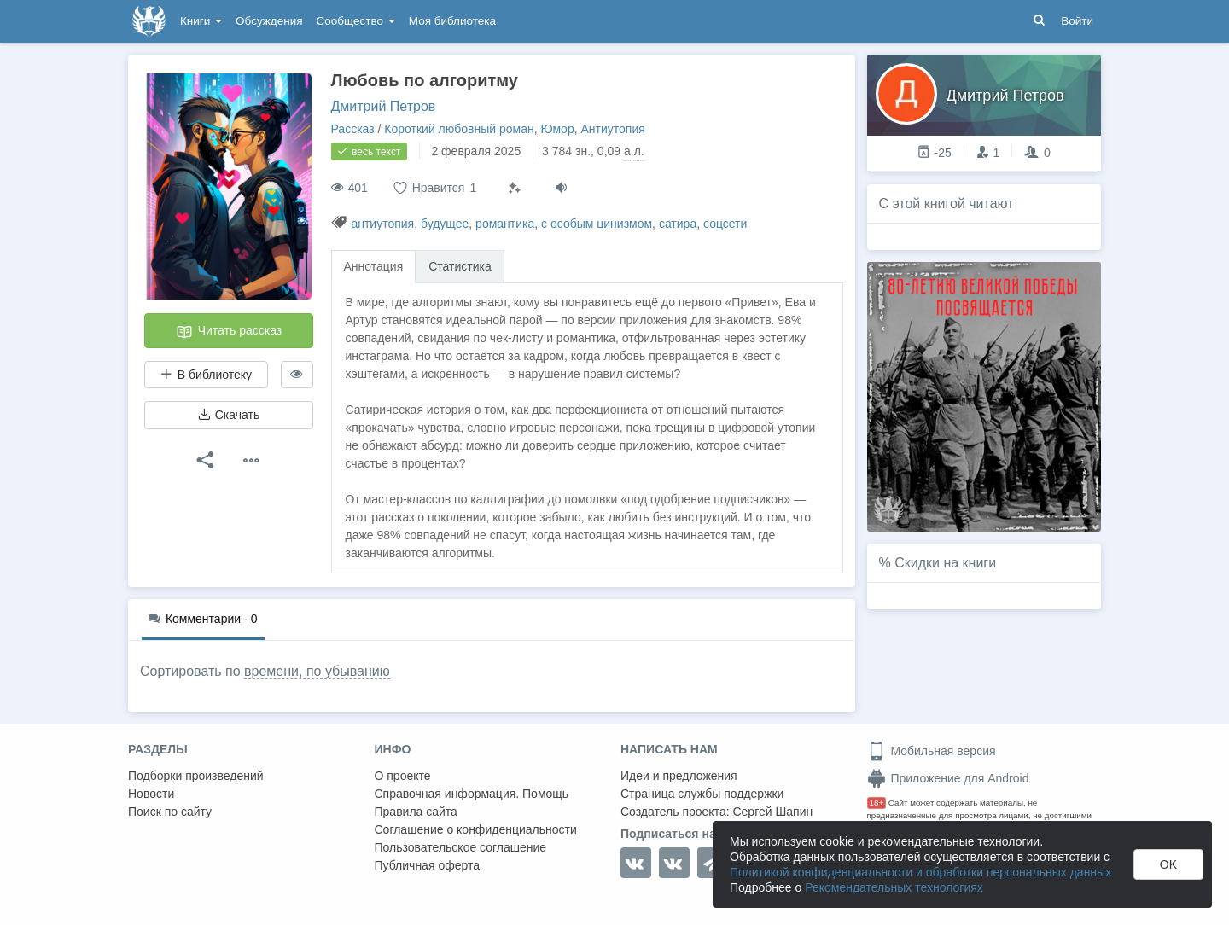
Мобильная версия (931, 751)
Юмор (557, 129)
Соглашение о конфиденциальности (476, 829)
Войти (1077, 21)
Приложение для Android (948, 778)
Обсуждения (269, 21)
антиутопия (382, 223)
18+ (877, 802)
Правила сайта (416, 811)
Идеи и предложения (678, 775)
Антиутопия (612, 129)
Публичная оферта (428, 865)
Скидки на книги (945, 563)
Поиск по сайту (170, 811)
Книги (201, 21)
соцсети (725, 223)
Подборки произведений (196, 775)
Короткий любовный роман (458, 129)
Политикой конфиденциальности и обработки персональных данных (920, 872)
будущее (445, 223)
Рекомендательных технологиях (894, 887)
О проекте (403, 775)
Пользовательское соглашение (461, 847)
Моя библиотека (452, 21)
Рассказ (353, 129)
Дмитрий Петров (383, 106)
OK (1168, 864)
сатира (677, 223)
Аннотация (374, 266)
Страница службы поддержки (701, 793)
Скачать (228, 415)
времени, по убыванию (317, 671)
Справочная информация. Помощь (472, 793)
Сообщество (356, 21)
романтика (504, 223)
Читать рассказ (229, 331)
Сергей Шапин (772, 811)
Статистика (460, 266)
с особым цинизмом (596, 223)
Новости (151, 793)
